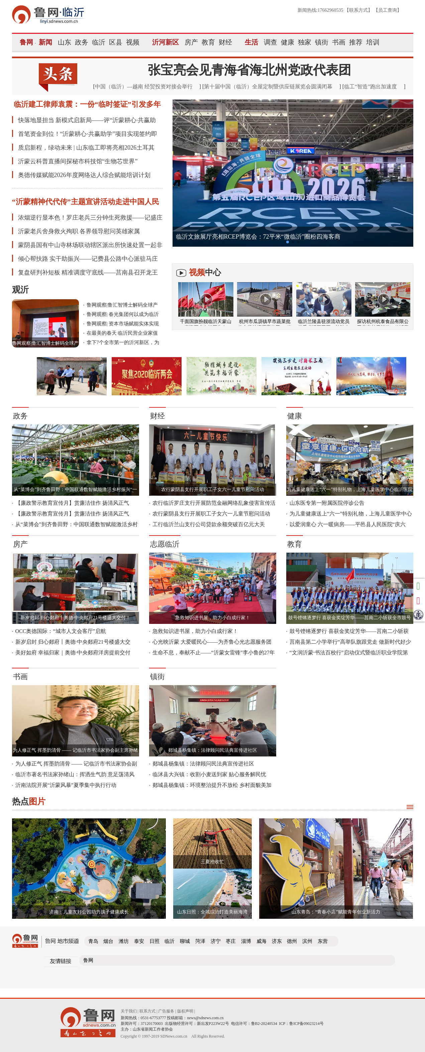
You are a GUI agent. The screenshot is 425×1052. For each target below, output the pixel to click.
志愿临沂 (165, 544)
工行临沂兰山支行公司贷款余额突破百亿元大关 (208, 524)
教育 (208, 42)
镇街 (321, 42)
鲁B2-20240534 (264, 1023)
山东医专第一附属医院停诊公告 (327, 503)
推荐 (355, 42)
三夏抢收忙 (212, 861)
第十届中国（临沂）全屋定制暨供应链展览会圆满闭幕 (268, 86)
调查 (270, 42)
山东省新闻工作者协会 (153, 1029)
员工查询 (387, 10)
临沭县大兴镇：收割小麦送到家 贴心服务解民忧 (209, 774)
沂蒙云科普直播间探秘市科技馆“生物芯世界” (78, 161)
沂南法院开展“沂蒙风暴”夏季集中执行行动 (65, 785)
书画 (338, 42)
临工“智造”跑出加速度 (370, 86)
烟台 (108, 941)
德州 (292, 941)
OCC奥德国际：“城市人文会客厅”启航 (60, 631)
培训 (373, 42)
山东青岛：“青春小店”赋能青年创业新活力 (336, 911)
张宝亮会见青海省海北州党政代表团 (249, 70)
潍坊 (124, 941)
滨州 (307, 941)
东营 (323, 941)
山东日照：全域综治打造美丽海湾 (212, 911)
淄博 (246, 941)
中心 (205, 272)
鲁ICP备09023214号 (306, 1023)
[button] (287, 242)
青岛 (93, 941)
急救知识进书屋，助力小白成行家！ (212, 617)
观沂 (20, 289)
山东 (64, 42)
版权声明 (185, 1011)
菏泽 (200, 941)
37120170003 (152, 1023)
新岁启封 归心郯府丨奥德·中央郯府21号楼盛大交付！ (75, 617)
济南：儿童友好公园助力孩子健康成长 (89, 911)
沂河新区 (165, 42)
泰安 (139, 941)
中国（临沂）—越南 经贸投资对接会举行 (144, 86)
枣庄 (231, 941)
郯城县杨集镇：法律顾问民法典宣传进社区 (212, 750)
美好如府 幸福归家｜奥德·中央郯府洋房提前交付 (72, 652)
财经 (225, 42)
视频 (132, 42)
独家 (304, 42)
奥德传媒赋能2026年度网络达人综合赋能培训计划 (84, 175)
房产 (191, 42)
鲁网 (26, 42)
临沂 (98, 42)
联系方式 (358, 10)
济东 (277, 941)
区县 (115, 42)
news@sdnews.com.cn (205, 1018)
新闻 (45, 42)
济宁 (216, 941)
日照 (154, 941)
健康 (287, 42)
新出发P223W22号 (213, 1023)
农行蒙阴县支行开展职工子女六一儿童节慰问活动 (212, 489)
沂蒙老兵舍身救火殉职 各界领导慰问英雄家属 (79, 231)
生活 (251, 42)
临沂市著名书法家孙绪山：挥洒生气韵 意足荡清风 (74, 774)
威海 (261, 941)
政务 (81, 42)
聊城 (185, 941)
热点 (28, 801)
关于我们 (129, 1011)
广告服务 (166, 1011)
